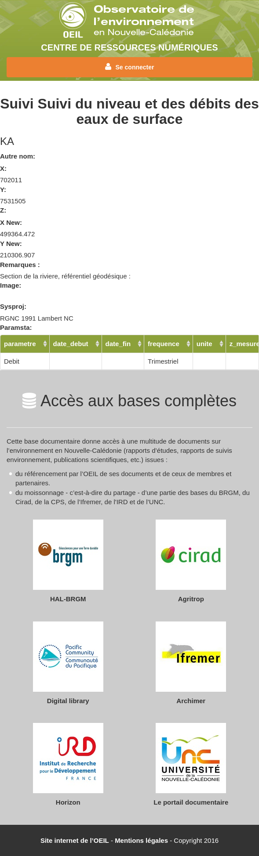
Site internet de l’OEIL (74, 840)
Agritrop (191, 599)
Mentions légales (141, 840)
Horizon (68, 802)
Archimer (190, 700)
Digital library (68, 700)
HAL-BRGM (68, 599)
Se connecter (129, 67)
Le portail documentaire (190, 802)
